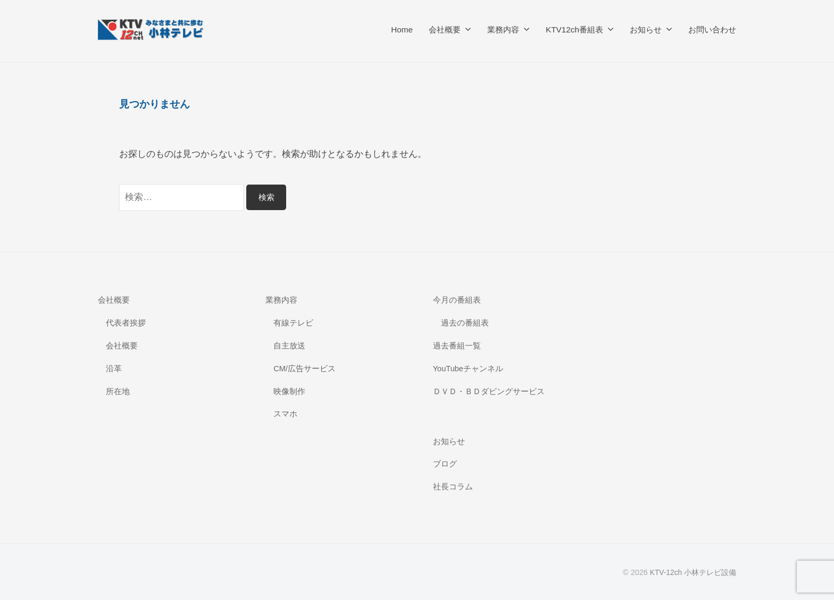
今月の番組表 (457, 299)
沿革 (114, 368)
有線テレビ (293, 322)
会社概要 (445, 29)
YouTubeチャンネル (469, 368)
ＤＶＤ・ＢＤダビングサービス (489, 391)
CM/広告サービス (304, 368)
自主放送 (289, 345)
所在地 (118, 391)
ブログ (445, 463)
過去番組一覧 (457, 345)
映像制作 (289, 391)
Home (402, 29)
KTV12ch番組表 (574, 29)
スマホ (285, 413)
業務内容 (503, 29)
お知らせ (646, 29)
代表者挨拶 (126, 322)
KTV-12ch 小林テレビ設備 (692, 572)
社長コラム (453, 486)
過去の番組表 (465, 322)
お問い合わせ (712, 29)
